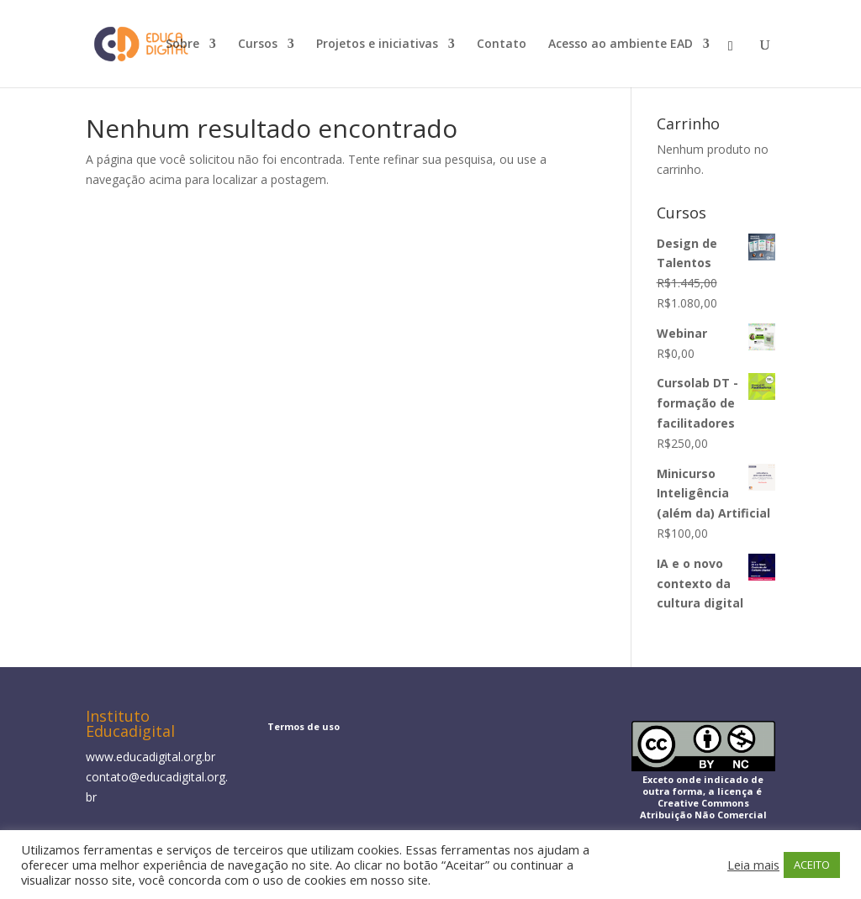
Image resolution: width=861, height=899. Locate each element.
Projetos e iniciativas (377, 44)
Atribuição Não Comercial (703, 814)
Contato (501, 44)
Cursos (257, 44)
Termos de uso (303, 726)
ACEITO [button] (812, 864)
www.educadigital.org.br (150, 757)
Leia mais (753, 864)
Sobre (182, 44)
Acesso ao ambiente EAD (620, 44)
